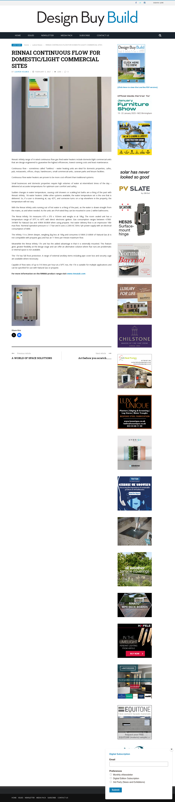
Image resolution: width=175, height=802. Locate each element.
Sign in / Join (158, 3)
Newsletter (47, 35)
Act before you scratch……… (94, 358)
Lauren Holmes (21, 72)
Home (18, 35)
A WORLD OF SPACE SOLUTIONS (32, 358)
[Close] (172, 749)
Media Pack (66, 35)
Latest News (17, 45)
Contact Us (103, 35)
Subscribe (84, 35)
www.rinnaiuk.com (76, 273)
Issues (31, 35)
